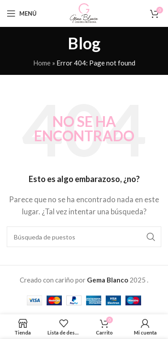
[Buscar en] (84, 236)
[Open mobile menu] (21, 13)
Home (42, 63)
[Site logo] (84, 13)
